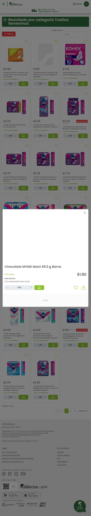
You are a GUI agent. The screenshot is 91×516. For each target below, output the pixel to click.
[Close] (84, 212)
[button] (83, 288)
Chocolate (9, 274)
